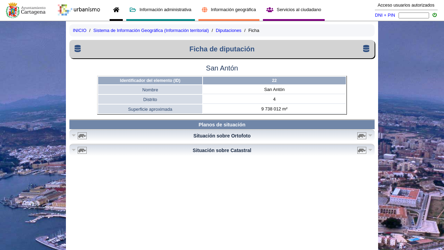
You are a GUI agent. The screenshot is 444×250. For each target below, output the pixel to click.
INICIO (79, 30)
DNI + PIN (385, 15)
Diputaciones (228, 30)
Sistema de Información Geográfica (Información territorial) (151, 30)
